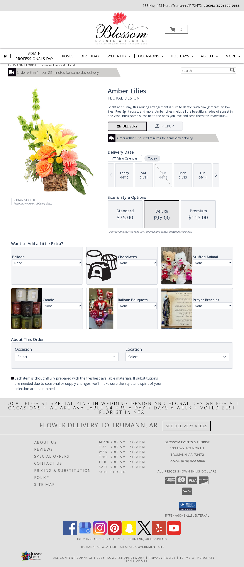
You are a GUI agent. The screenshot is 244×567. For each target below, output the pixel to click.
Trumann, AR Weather (98, 546)
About (210, 56)
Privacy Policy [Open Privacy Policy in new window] (162, 557)
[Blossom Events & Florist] (121, 28)
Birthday (90, 56)
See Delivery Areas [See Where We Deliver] (187, 425)
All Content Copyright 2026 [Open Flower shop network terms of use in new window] (79, 557)
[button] (176, 29)
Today (152, 158)
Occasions (151, 56)
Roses (67, 56)
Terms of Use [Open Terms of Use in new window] (136, 560)
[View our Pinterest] (115, 533)
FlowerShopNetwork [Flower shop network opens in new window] (125, 557)
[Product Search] (204, 70)
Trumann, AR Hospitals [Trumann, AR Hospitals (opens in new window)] (147, 539)
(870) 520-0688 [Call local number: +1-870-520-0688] (228, 5)
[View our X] (144, 533)
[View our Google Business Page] (85, 533)
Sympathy (119, 56)
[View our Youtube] (174, 533)
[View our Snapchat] (129, 533)
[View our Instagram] (100, 533)
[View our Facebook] (70, 533)
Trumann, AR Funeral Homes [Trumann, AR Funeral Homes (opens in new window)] (101, 539)
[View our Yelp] (159, 533)
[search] (232, 70)
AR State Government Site (142, 546)
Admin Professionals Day (34, 56)
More (233, 56)
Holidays (182, 56)
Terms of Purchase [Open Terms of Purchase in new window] (197, 557)
